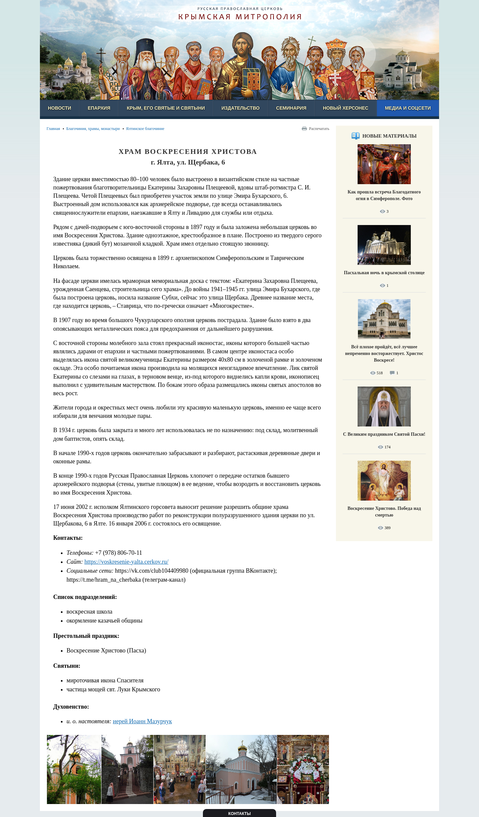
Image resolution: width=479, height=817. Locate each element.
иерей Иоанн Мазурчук (142, 721)
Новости (59, 108)
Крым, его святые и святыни (166, 108)
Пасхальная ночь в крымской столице (384, 272)
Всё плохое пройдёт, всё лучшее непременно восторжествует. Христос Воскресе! (384, 353)
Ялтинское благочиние (145, 128)
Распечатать (319, 128)
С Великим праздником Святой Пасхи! (384, 434)
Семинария (291, 108)
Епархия (99, 108)
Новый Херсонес (346, 108)
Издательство (241, 108)
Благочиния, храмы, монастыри (93, 128)
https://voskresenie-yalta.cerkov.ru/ (126, 561)
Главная (53, 128)
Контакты (239, 813)
